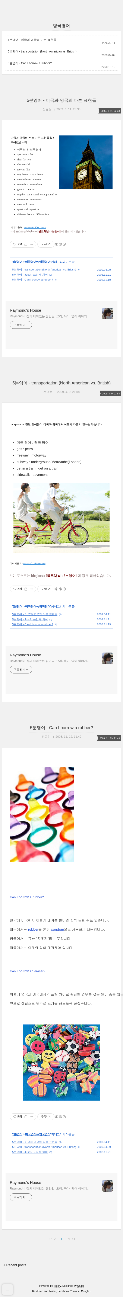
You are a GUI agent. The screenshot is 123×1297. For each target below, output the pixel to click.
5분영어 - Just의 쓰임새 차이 (30, 274)
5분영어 (17, 261)
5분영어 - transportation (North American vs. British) (42, 51)
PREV (51, 1238)
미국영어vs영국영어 (37, 261)
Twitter (52, 1291)
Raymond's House (25, 310)
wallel (80, 1285)
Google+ (86, 1291)
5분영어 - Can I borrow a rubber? (30, 63)
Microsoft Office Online (35, 227)
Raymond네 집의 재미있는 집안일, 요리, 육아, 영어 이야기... (49, 316)
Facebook (63, 1291)
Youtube (75, 1291)
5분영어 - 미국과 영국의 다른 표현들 (32, 39)
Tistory (57, 1285)
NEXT (70, 1238)
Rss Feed (37, 1291)
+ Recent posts (14, 1265)
